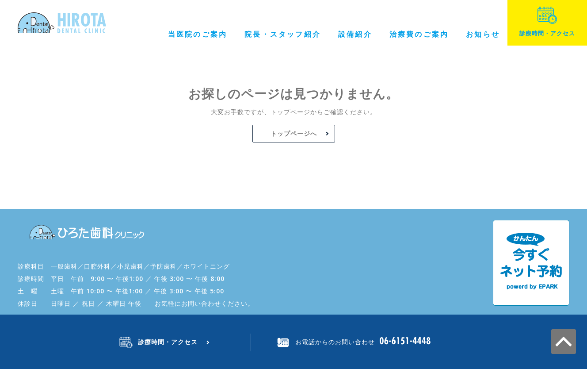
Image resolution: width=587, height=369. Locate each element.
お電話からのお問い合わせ (335, 342)
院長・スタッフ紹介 (282, 34)
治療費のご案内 (419, 34)
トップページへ (294, 133)
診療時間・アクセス (547, 22)
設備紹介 (355, 34)
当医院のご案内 (197, 34)
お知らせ (483, 34)
